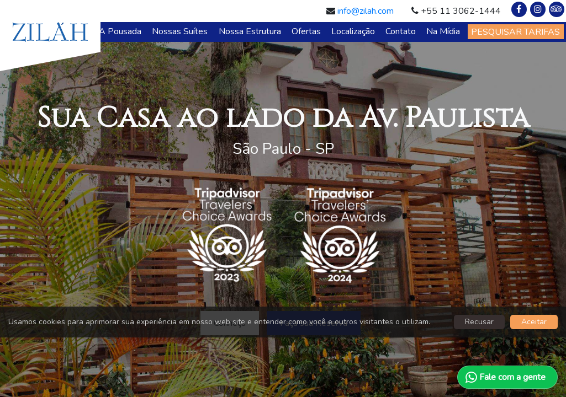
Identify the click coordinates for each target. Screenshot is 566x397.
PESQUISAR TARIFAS (515, 32)
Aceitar (534, 321)
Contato (400, 31)
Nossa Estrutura (250, 31)
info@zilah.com (365, 11)
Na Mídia (443, 31)
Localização (353, 31)
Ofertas (306, 31)
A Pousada (120, 31)
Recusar (479, 321)
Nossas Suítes (180, 31)
